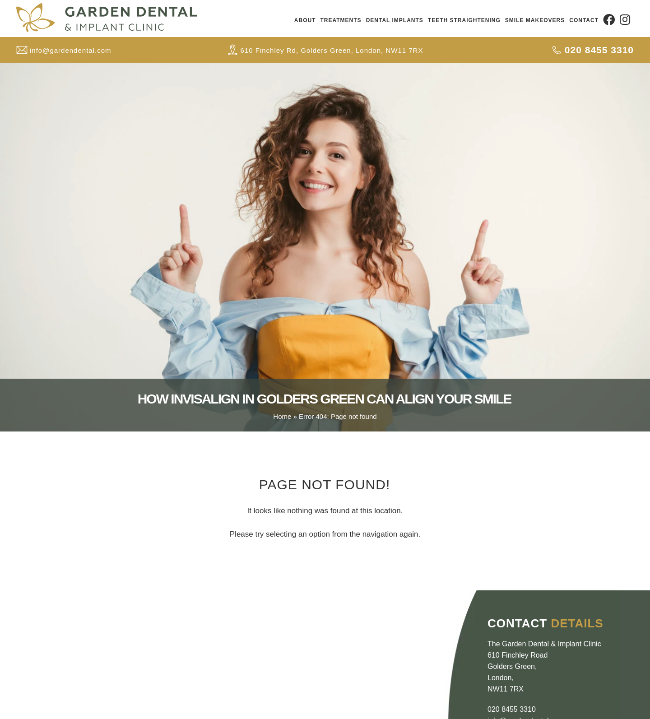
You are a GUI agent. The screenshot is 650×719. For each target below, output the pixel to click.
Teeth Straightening (464, 20)
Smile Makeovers (535, 20)
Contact (584, 20)
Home (282, 416)
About (305, 20)
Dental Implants (394, 20)
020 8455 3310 (512, 709)
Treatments (341, 20)
